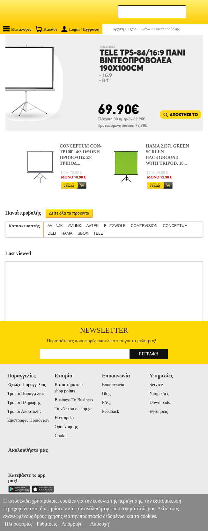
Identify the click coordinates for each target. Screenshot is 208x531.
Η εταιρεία (64, 417)
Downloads (159, 402)
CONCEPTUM (175, 226)
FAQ (106, 402)
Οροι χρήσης (66, 426)
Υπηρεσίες (158, 393)
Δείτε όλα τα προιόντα (69, 213)
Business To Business (74, 400)
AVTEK (92, 226)
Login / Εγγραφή (80, 29)
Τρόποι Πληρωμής (24, 402)
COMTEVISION (144, 226)
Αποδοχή (99, 524)
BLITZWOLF (114, 226)
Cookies (62, 435)
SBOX (83, 233)
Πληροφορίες (18, 524)
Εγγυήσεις (158, 411)
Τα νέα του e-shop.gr (73, 408)
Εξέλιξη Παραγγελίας (26, 384)
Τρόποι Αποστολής (24, 411)
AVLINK (74, 226)
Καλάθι (46, 29)
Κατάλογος (17, 29)
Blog (106, 393)
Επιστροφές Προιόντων (28, 420)
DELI (52, 233)
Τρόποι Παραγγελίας (25, 393)
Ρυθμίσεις (47, 524)
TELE (98, 233)
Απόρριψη (71, 524)
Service (156, 384)
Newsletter (104, 330)
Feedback (110, 411)
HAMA (66, 233)
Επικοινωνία (113, 384)
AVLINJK (55, 226)
